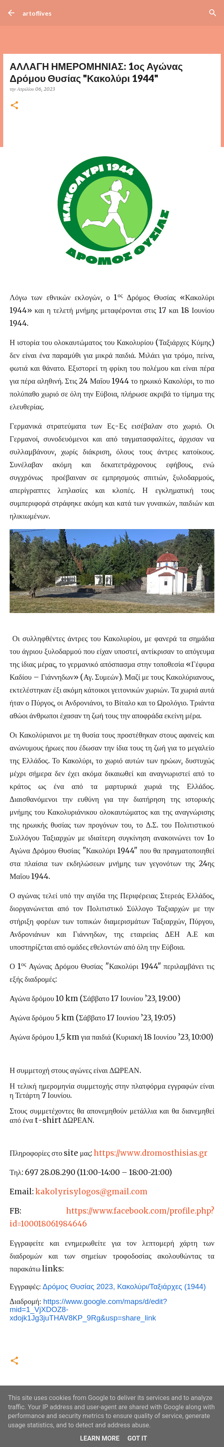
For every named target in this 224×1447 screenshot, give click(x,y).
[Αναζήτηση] (213, 12)
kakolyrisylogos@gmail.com (91, 1191)
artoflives (37, 13)
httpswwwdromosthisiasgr (151, 1153)
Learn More (99, 1438)
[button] (14, 105)
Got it (137, 1438)
